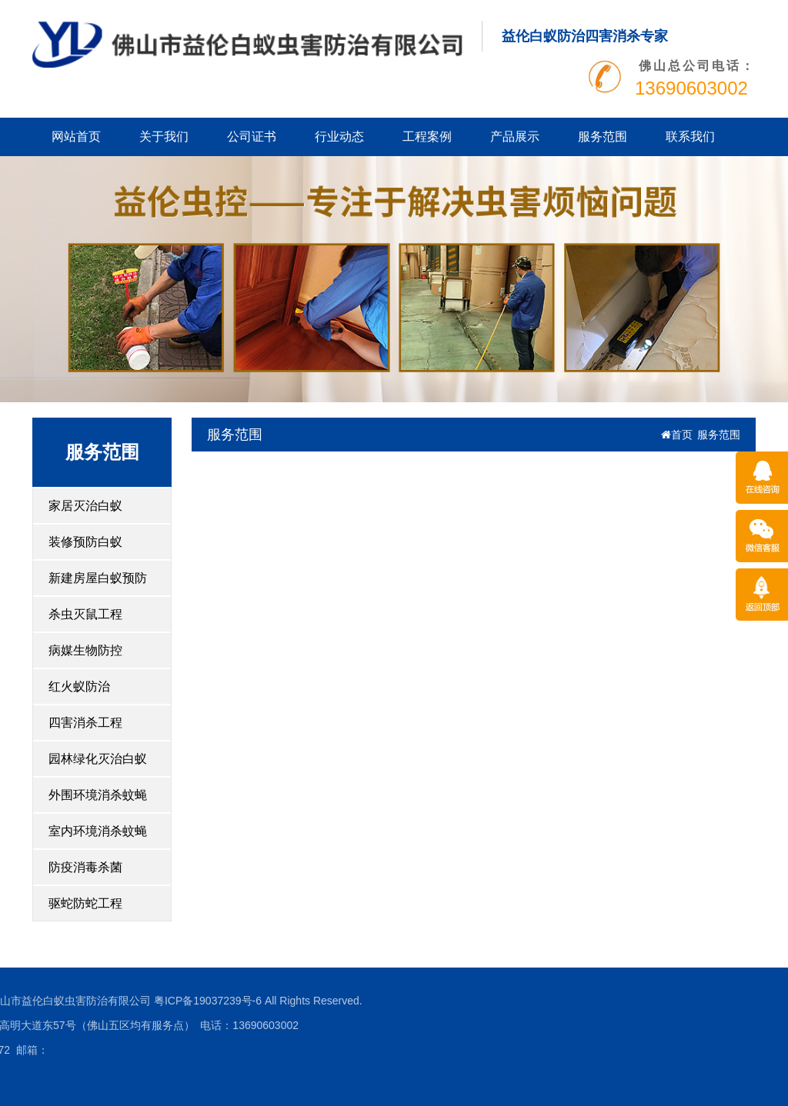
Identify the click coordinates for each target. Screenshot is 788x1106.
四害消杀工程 (85, 722)
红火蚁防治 (79, 686)
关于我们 (164, 136)
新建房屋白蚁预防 (97, 578)
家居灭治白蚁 (85, 505)
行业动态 (339, 136)
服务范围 (602, 136)
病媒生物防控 (85, 650)
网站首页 (76, 136)
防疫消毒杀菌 (85, 867)
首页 (677, 434)
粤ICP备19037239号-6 (121, 1000)
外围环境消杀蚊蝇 (97, 794)
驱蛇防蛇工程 (85, 903)
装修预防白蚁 (85, 541)
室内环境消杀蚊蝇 (97, 831)
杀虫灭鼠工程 (85, 614)
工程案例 (427, 136)
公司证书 (251, 136)
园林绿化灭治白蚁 (97, 758)
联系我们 (690, 136)
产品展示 (514, 136)
